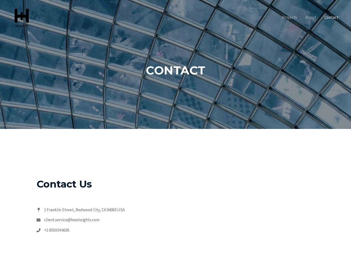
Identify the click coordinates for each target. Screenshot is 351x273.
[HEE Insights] (22, 17)
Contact (331, 17)
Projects (289, 17)
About (310, 17)
